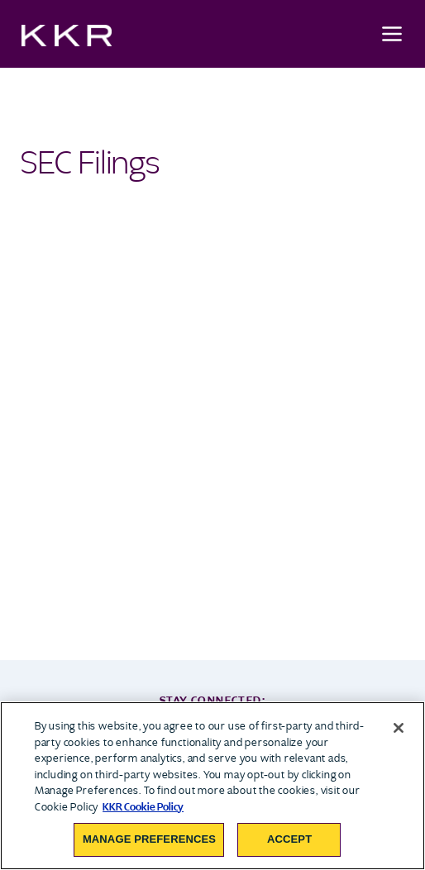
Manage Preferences (149, 839)
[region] (212, 785)
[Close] (398, 728)
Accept (289, 839)
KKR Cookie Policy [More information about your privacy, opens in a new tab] (143, 807)
